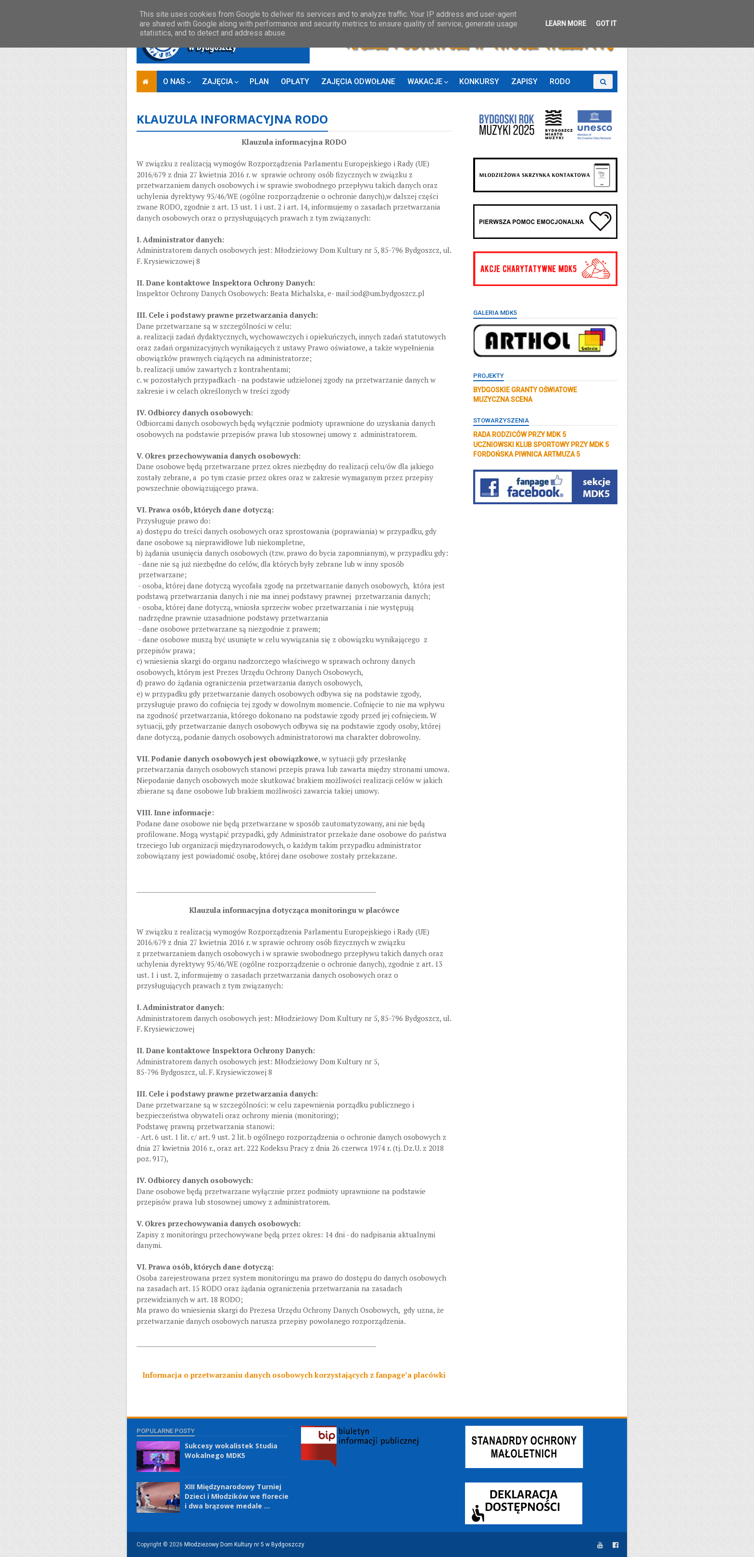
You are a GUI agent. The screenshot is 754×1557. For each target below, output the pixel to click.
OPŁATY (295, 81)
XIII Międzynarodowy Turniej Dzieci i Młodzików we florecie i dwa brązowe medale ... (237, 1496)
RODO (560, 81)
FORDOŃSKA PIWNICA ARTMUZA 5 (526, 454)
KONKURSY (479, 81)
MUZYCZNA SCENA (502, 399)
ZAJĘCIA (217, 81)
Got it (606, 23)
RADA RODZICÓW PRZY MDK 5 (519, 434)
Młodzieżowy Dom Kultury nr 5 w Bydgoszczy (244, 1544)
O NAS (174, 81)
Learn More (565, 23)
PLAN (259, 81)
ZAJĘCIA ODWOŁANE (358, 81)
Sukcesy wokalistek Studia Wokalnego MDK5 (231, 1450)
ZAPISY (524, 81)
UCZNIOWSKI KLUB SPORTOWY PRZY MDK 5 (541, 444)
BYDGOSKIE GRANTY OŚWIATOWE (525, 390)
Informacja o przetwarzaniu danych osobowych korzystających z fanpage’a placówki (294, 1375)
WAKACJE (424, 81)
